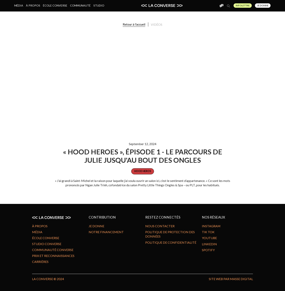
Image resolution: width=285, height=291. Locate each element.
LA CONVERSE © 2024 (48, 279)
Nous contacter (160, 226)
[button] (221, 5)
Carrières (40, 261)
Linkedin (209, 244)
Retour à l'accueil (134, 24)
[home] (162, 5)
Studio (98, 5)
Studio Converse (46, 244)
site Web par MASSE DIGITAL (231, 279)
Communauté (80, 5)
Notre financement (106, 232)
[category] (142, 171)
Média (18, 5)
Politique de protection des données (170, 234)
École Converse (55, 5)
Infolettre (243, 5)
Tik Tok (208, 232)
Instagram (211, 226)
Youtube (209, 238)
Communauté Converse (52, 250)
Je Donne (263, 5)
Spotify (208, 250)
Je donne (96, 226)
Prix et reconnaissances (53, 256)
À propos (33, 5)
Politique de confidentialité (170, 242)
